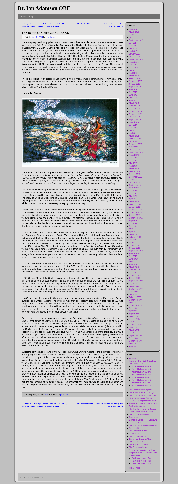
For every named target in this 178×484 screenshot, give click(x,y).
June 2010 (133, 259)
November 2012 (135, 180)
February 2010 (135, 270)
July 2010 (133, 256)
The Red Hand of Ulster (138, 444)
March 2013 (134, 169)
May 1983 (133, 344)
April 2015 (133, 100)
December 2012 (135, 177)
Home (23, 16)
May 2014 (133, 130)
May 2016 (133, 70)
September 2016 (136, 59)
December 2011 (135, 210)
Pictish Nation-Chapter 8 (141, 386)
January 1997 (134, 319)
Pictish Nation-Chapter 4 (141, 375)
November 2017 (135, 35)
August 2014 (134, 122)
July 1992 (133, 333)
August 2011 (134, 221)
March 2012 (134, 201)
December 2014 (135, 111)
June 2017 (133, 46)
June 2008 (133, 292)
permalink (64, 394)
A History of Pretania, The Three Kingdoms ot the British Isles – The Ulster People (143, 453)
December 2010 (135, 242)
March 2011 (134, 234)
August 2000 (134, 314)
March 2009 (134, 286)
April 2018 (133, 29)
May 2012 (133, 196)
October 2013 (134, 150)
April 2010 (133, 264)
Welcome (133, 358)
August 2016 (134, 62)
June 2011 (133, 226)
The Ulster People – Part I (142, 458)
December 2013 (135, 144)
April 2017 (133, 51)
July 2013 (133, 158)
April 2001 (133, 311)
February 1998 (135, 316)
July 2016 (133, 65)
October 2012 (134, 182)
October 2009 (134, 278)
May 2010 (133, 262)
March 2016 (134, 76)
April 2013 (133, 166)
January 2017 (134, 54)
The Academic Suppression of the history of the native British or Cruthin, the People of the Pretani (142, 398)
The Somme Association (139, 414)
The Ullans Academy (137, 436)
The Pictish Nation (136, 364)
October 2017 (134, 37)
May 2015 (133, 98)
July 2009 (133, 283)
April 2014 (133, 133)
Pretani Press (134, 468)
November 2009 (135, 275)
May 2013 (133, 163)
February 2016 (135, 78)
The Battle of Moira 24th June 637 (46, 33)
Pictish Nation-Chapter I (141, 366)
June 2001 (133, 308)
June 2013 (133, 160)
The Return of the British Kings (141, 393)
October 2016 (134, 57)
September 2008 (136, 289)
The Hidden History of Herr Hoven (143, 425)
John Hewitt (134, 428)
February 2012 (135, 204)
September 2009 (136, 281)
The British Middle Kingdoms (140, 390)
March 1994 (134, 330)
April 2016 (133, 73)
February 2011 (135, 237)
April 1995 (133, 327)
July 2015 (133, 92)
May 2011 (133, 229)
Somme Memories (136, 417)
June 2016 (133, 68)
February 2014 (135, 139)
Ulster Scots (134, 434)
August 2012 (134, 188)
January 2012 (134, 207)
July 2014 (133, 125)
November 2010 (135, 245)
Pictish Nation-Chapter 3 (141, 372)
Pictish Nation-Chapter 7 (141, 383)
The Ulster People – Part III (143, 464)
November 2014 (135, 114)
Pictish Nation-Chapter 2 (141, 369)
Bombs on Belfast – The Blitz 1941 (143, 420)
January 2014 (134, 141)
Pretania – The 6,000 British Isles (142, 361)
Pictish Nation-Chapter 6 (141, 380)
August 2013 (134, 155)
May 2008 (133, 294)
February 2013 (135, 171)
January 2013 (134, 174)
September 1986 (136, 341)
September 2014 (136, 119)
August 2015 (134, 89)
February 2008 (135, 297)
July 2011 (133, 223)
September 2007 (136, 300)
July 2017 (133, 43)
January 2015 (134, 109)
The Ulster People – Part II (142, 461)
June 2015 (133, 95)
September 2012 (136, 185)
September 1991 (136, 335)
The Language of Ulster (138, 431)
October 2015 (134, 84)
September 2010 (136, 251)
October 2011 (134, 215)
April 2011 (133, 232)
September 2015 (136, 87)
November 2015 (135, 81)
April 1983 (133, 346)
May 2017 (133, 48)
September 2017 (136, 40)
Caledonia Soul (135, 423)
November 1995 (135, 324)
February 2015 (135, 106)
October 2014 (134, 117)
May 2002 (133, 303)
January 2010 (134, 273)
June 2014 (133, 128)
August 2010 (134, 253)
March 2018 (134, 32)
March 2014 (134, 136)
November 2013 (135, 147)
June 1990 (133, 338)
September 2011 (136, 218)
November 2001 (135, 305)
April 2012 (133, 199)
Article (45, 394)
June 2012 (133, 193)
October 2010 (134, 248)
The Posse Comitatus (138, 447)
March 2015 (134, 103)
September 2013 (136, 152)
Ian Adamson (50, 37)
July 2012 (133, 191)
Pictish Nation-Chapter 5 (141, 377)
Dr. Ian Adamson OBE (44, 8)
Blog (31, 16)
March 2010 (134, 267)
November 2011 (135, 212)
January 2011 (134, 240)
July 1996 (133, 322)
